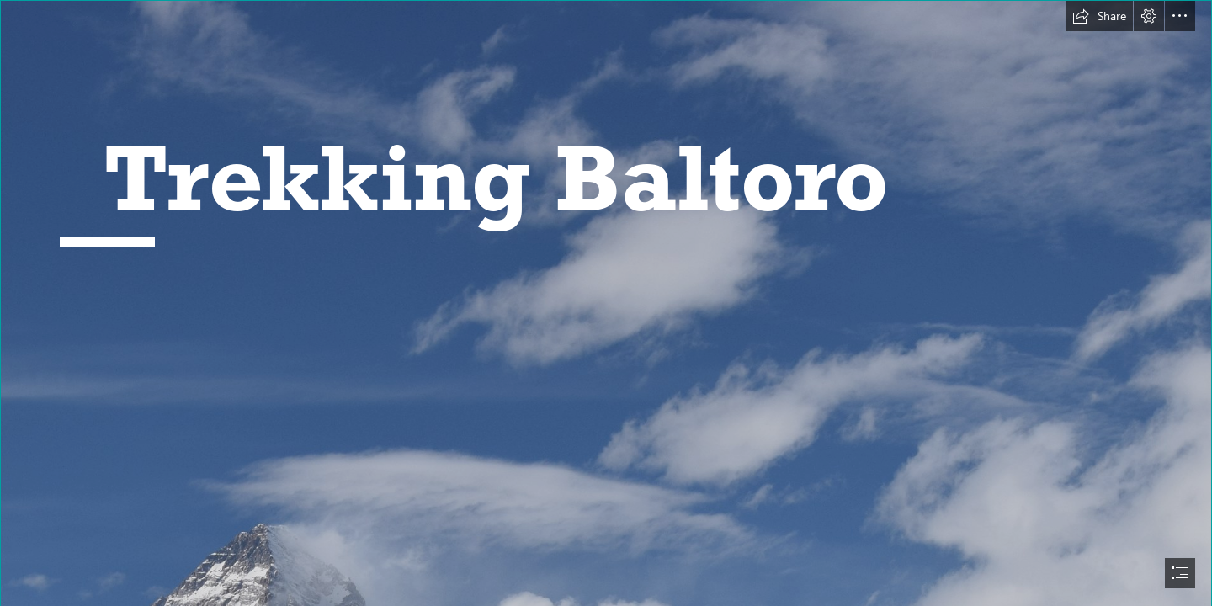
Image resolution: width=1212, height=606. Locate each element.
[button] (1099, 16)
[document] (606, 303)
